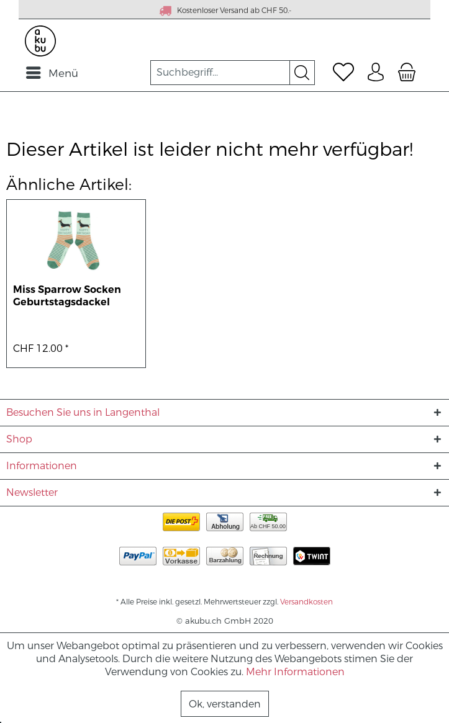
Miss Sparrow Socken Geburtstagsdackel (67, 296)
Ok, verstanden (225, 704)
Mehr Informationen (295, 671)
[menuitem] (51, 72)
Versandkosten (306, 602)
